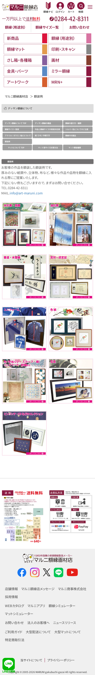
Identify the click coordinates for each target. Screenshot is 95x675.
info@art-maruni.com (26, 193)
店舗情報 (11, 588)
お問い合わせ (79, 27)
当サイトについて (31, 660)
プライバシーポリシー (61, 660)
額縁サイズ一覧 (47, 27)
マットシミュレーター (19, 613)
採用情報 (11, 596)
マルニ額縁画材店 (16, 96)
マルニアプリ (36, 605)
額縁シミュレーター (62, 605)
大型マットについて (67, 631)
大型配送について (38, 631)
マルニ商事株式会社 (72, 588)
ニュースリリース (64, 622)
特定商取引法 (14, 639)
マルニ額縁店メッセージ (38, 588)
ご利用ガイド (13, 631)
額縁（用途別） (15, 27)
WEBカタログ (14, 605)
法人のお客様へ (38, 622)
